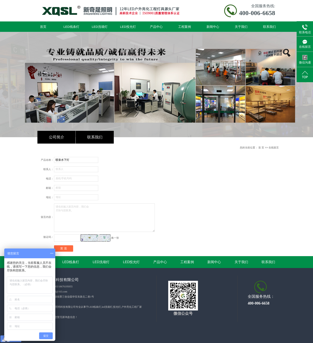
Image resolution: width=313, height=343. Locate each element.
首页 (43, 26)
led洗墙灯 (107, 306)
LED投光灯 (128, 26)
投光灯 (117, 306)
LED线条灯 (71, 26)
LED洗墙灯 (99, 26)
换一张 (115, 237)
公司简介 (56, 137)
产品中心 (156, 26)
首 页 (261, 147)
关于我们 (241, 26)
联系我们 (269, 26)
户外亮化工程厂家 (131, 306)
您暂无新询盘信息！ (66, 317)
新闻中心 (212, 26)
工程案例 (184, 26)
